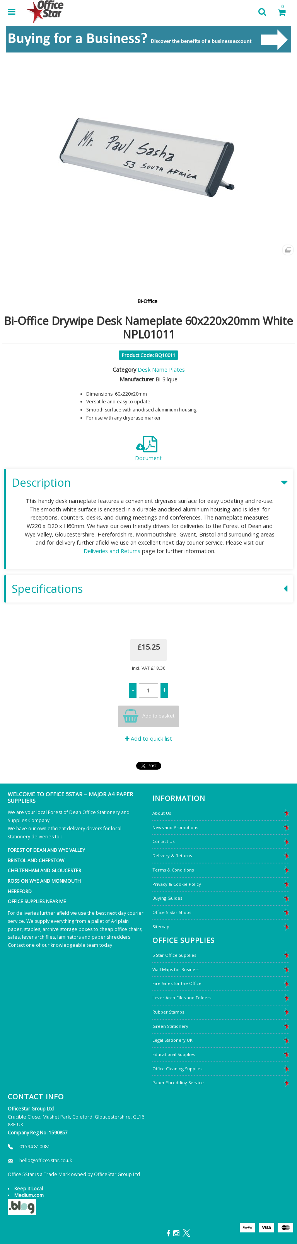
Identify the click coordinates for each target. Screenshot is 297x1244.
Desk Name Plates (161, 369)
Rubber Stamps (168, 1012)
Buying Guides (167, 898)
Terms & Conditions (173, 870)
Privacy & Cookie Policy (176, 884)
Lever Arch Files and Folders (181, 997)
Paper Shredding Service (178, 1082)
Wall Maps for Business (175, 969)
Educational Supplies (173, 1054)
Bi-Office (147, 301)
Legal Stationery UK (172, 1040)
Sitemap (160, 926)
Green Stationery (170, 1026)
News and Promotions (175, 827)
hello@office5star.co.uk (45, 1160)
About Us (161, 813)
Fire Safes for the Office (176, 983)
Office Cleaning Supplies (177, 1068)
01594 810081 (34, 1146)
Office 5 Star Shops (171, 912)
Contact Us (163, 841)
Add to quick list (148, 738)
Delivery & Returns (172, 855)
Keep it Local (28, 1188)
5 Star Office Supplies (174, 955)
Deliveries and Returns (112, 551)
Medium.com (29, 1195)
